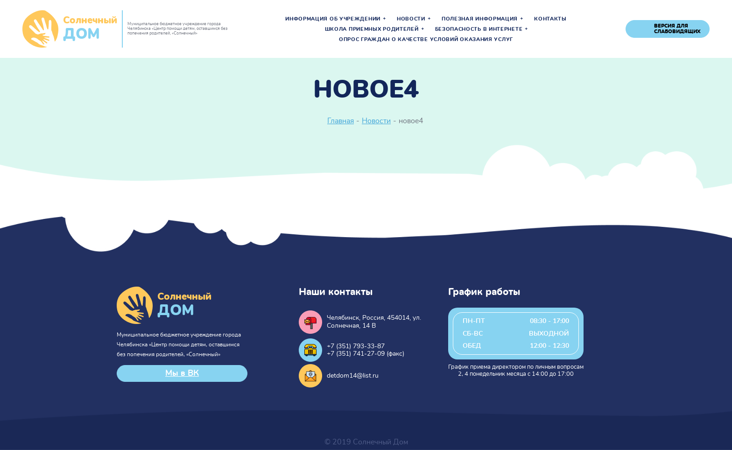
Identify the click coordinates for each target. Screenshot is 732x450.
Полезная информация (480, 19)
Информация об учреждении (332, 19)
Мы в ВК (182, 373)
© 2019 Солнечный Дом (366, 442)
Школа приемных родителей (372, 29)
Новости (411, 19)
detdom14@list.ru (353, 376)
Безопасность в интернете (479, 29)
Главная (340, 121)
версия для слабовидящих (677, 28)
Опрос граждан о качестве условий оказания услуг (426, 39)
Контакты (550, 19)
